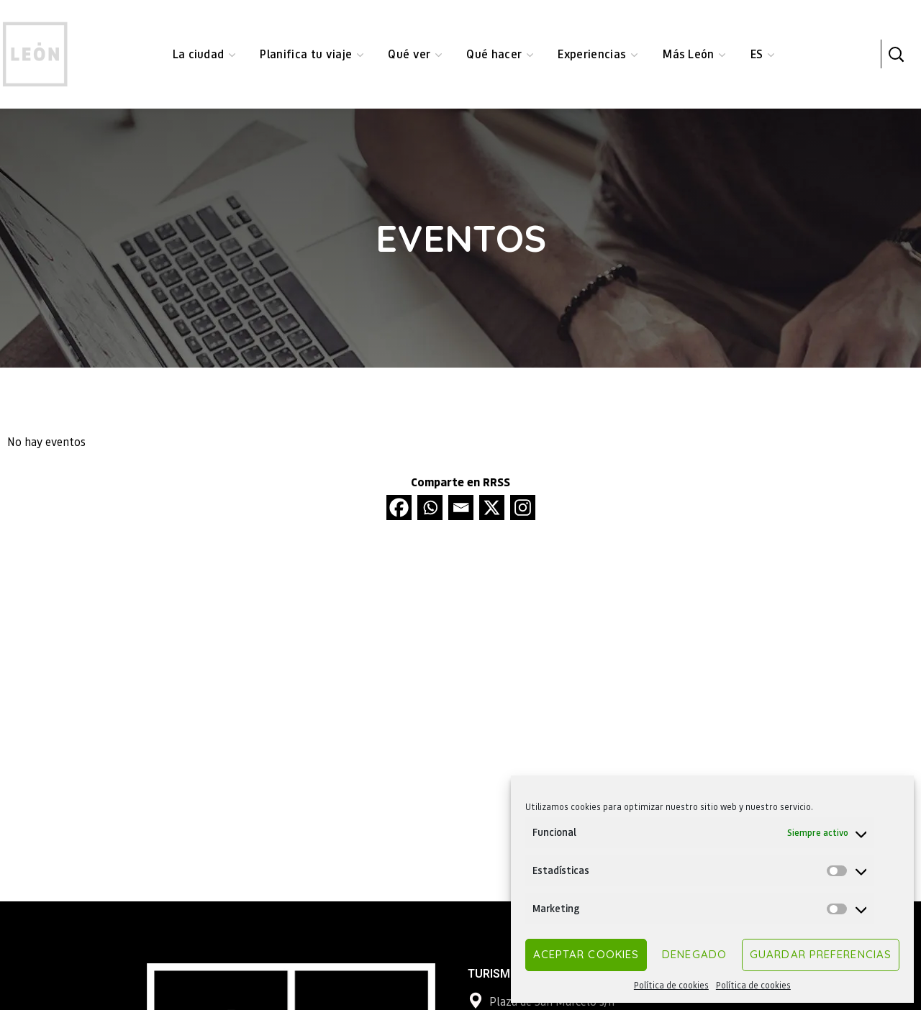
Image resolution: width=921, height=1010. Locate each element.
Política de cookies (671, 985)
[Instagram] (523, 507)
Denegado (694, 954)
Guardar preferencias (820, 954)
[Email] (461, 507)
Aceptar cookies (586, 954)
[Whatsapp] (430, 507)
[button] (896, 54)
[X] (492, 507)
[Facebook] (399, 507)
